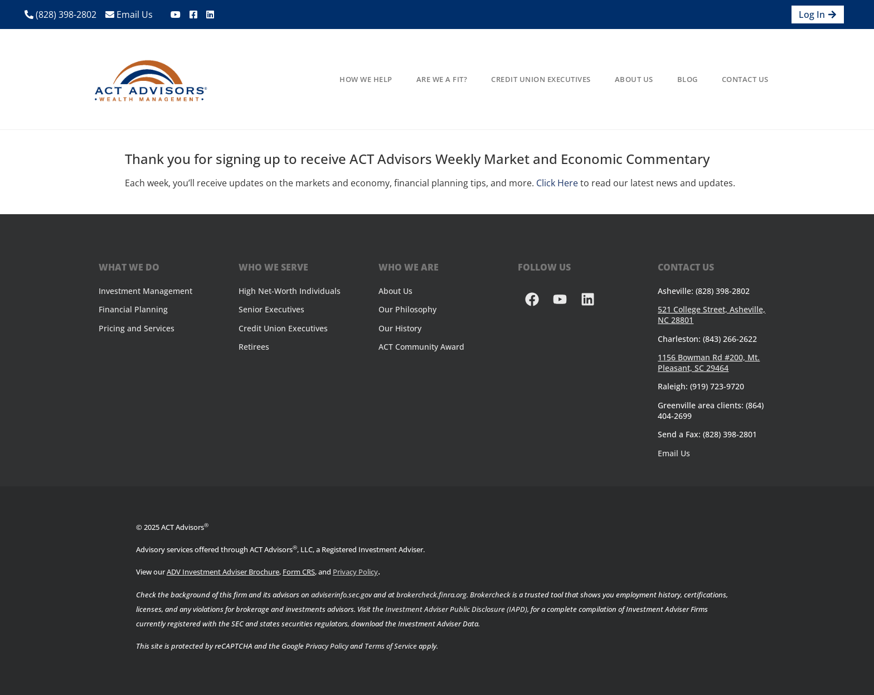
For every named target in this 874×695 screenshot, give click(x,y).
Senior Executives (271, 309)
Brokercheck (490, 595)
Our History (399, 328)
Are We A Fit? (442, 79)
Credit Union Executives (541, 79)
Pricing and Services (136, 328)
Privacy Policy (355, 572)
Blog (687, 79)
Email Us (129, 14)
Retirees (254, 346)
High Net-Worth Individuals (290, 291)
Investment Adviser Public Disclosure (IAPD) (456, 609)
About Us (634, 79)
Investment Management (145, 291)
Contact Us (745, 79)
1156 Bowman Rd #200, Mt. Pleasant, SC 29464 (709, 362)
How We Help (365, 79)
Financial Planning (133, 309)
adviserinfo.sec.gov (341, 595)
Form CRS (299, 572)
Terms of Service (391, 646)
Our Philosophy (407, 309)
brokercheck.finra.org (431, 595)
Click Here (557, 183)
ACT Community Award (421, 346)
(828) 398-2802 (60, 14)
